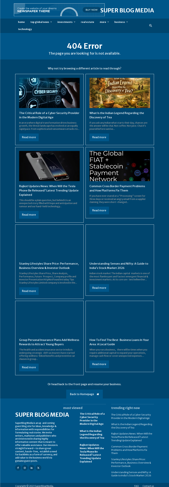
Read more (29, 137)
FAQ (136, 483)
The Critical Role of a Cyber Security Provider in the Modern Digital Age (92, 422)
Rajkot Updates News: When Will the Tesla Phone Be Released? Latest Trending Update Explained (48, 190)
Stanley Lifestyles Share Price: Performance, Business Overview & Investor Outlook (44, 267)
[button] (150, 26)
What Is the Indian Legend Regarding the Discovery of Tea (92, 437)
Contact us (148, 483)
